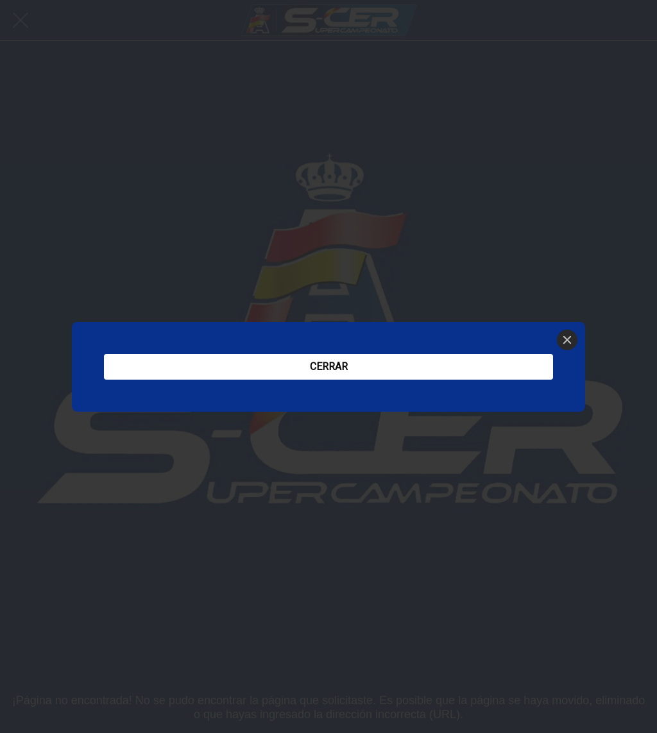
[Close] (567, 340)
